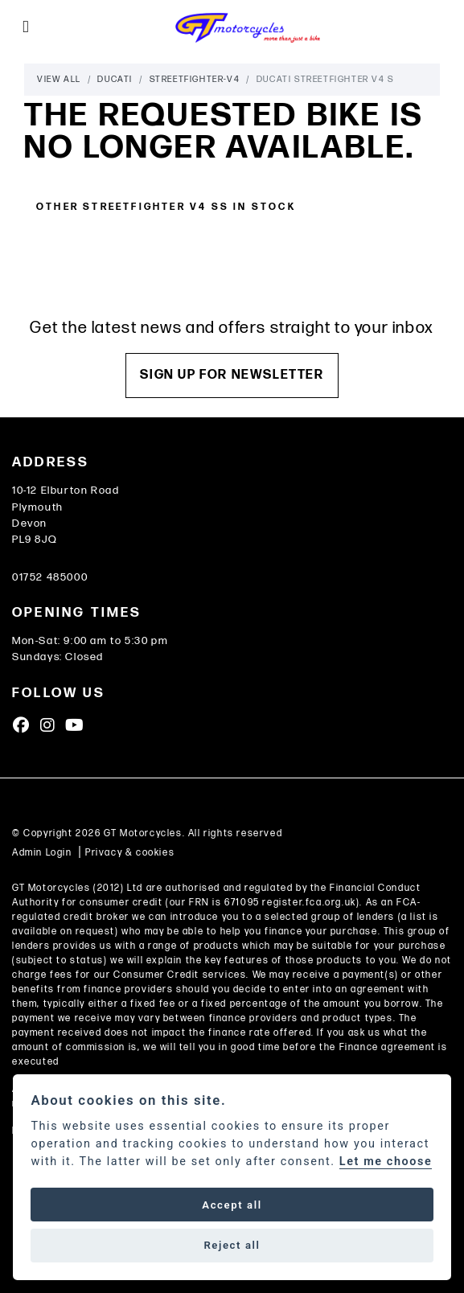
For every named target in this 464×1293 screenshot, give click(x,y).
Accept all (231, 1205)
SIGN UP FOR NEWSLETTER (231, 375)
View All (59, 79)
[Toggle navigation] (26, 27)
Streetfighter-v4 (195, 79)
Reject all (231, 1245)
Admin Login (42, 853)
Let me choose (386, 1161)
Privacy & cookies (130, 853)
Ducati (115, 79)
